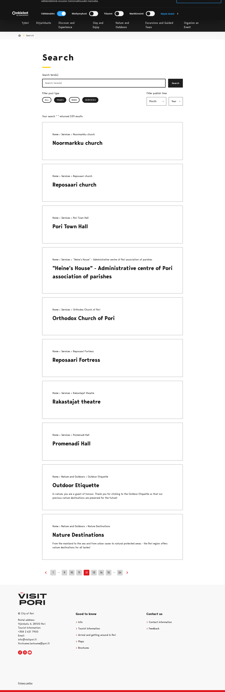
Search (175, 83)
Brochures (82, 647)
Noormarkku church (77, 143)
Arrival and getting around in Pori (96, 634)
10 (72, 572)
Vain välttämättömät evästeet (199, 17)
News (74, 100)
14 (101, 572)
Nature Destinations (78, 535)
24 (119, 572)
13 (94, 572)
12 (86, 572)
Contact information (159, 622)
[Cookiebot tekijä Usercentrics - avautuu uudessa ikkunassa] (20, 31)
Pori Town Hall (70, 226)
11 (79, 572)
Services (91, 100)
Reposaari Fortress (76, 360)
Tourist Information (88, 628)
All (47, 100)
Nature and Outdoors (73, 476)
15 (108, 572)
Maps (80, 641)
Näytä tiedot (167, 31)
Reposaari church (74, 185)
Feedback (152, 628)
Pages (61, 100)
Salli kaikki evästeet (199, 7)
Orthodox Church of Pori (83, 318)
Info (79, 622)
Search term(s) (50, 74)
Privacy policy (25, 683)
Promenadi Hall (71, 443)
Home (55, 134)
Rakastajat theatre (76, 401)
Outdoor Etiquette (75, 485)
